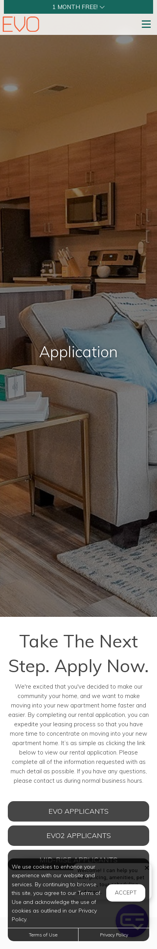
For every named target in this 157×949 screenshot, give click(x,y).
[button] (78, 7)
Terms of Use (43, 935)
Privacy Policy (114, 935)
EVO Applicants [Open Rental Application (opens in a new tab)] (78, 811)
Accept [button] (126, 892)
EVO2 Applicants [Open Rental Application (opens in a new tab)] (78, 835)
